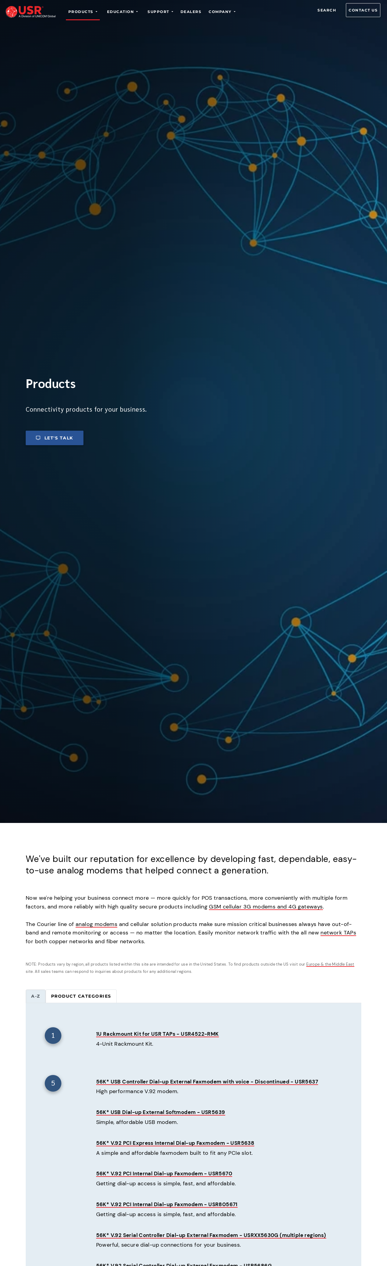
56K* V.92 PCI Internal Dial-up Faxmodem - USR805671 (170, 1204)
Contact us (363, 10)
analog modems (96, 924)
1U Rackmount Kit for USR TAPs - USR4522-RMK (160, 1034)
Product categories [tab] (81, 996)
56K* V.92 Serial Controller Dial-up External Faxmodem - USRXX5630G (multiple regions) (217, 1235)
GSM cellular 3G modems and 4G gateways (266, 906)
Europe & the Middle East (330, 964)
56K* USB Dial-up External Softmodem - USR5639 (163, 1112)
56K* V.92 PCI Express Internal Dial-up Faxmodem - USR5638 (179, 1143)
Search (326, 10)
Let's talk (54, 438)
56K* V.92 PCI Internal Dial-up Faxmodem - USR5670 (167, 1173)
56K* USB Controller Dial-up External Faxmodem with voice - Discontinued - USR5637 (213, 1082)
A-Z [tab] (35, 996)
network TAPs (338, 932)
